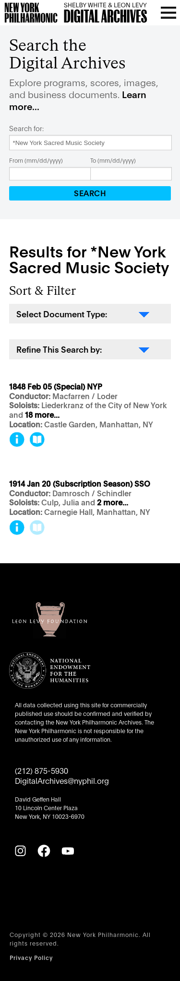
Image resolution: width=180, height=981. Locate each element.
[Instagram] (20, 850)
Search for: (26, 128)
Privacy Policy (31, 957)
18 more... (42, 415)
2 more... (112, 502)
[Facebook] (43, 850)
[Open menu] (168, 12)
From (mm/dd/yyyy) (36, 160)
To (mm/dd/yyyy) (113, 160)
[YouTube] (67, 850)
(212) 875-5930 (41, 770)
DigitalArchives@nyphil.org (62, 780)
